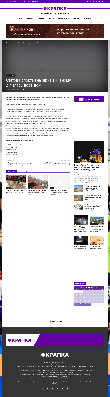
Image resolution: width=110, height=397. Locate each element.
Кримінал (77, 224)
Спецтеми (30, 18)
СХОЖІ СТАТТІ (11, 171)
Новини (41, 18)
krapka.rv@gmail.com (63, 382)
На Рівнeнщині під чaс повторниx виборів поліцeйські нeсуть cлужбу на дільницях (19, 164)
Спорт (13, 75)
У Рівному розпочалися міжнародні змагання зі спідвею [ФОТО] (92, 188)
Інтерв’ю (51, 18)
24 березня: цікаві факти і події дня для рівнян (96, 248)
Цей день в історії (95, 244)
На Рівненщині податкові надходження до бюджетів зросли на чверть (93, 206)
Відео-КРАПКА (89, 99)
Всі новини (80, 265)
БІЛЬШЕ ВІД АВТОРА (24, 171)
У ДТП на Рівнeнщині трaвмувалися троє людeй (57, 164)
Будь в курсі (89, 18)
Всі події (89, 312)
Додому (8, 43)
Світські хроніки (64, 18)
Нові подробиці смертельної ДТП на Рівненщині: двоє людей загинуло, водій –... (80, 230)
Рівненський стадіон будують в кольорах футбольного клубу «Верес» (37, 192)
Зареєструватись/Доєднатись (31, 1)
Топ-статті (20, 18)
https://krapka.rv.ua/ (67, 372)
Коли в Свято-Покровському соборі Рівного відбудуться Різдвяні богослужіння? (87, 167)
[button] (102, 18)
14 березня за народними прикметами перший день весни (93, 197)
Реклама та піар (55, 321)
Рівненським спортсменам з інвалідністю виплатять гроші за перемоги (59, 192)
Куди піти (77, 18)
